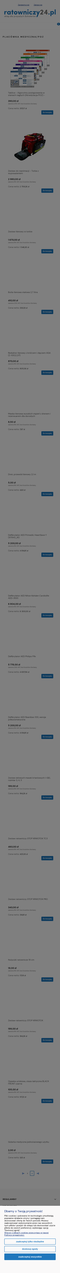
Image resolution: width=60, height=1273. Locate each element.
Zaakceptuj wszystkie (30, 1256)
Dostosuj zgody (30, 1249)
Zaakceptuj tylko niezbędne (30, 1241)
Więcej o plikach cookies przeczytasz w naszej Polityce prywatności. (26, 1234)
